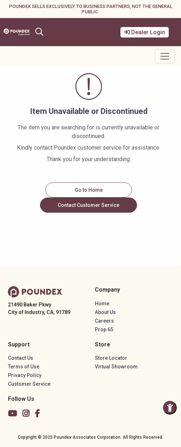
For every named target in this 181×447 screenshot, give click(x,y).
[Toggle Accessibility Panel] (170, 408)
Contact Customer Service (88, 205)
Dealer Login (144, 32)
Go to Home (89, 190)
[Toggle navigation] (165, 56)
